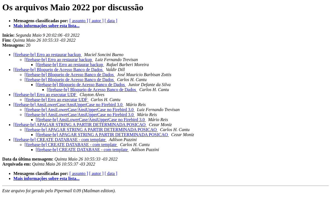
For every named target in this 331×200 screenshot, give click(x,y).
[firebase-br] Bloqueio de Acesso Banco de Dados (58, 69)
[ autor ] (96, 20)
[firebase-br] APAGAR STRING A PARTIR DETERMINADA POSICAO (80, 124)
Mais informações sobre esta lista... (46, 25)
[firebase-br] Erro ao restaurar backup (47, 54)
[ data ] (111, 20)
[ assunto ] (78, 20)
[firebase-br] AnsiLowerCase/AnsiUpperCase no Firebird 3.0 (68, 104)
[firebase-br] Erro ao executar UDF (45, 94)
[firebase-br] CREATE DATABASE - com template (60, 139)
